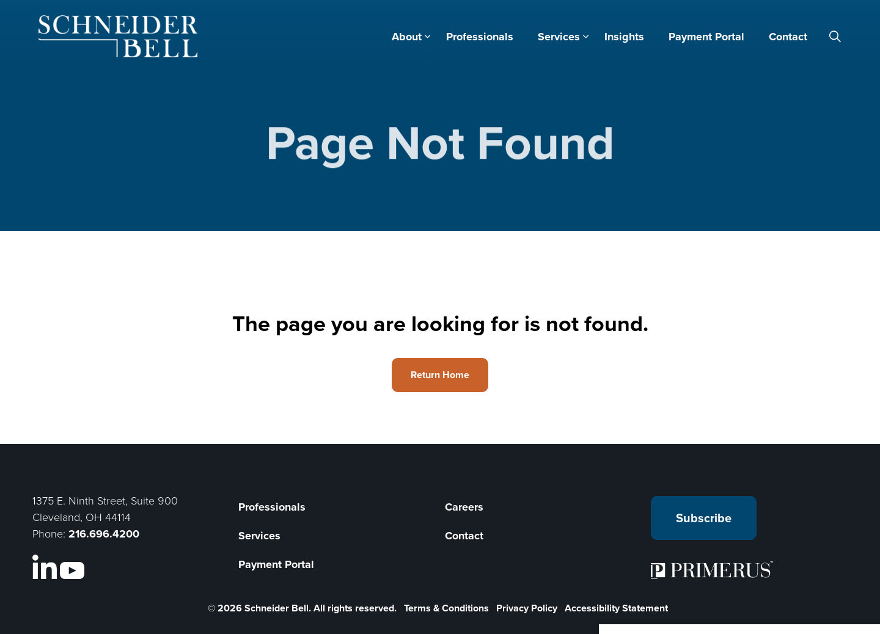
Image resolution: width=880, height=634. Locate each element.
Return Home (440, 375)
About (407, 37)
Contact (788, 37)
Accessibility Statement (616, 608)
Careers (464, 507)
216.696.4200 (103, 534)
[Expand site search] (835, 36)
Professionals (479, 37)
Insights (624, 37)
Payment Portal (706, 37)
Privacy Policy (526, 608)
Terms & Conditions (446, 608)
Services (559, 37)
